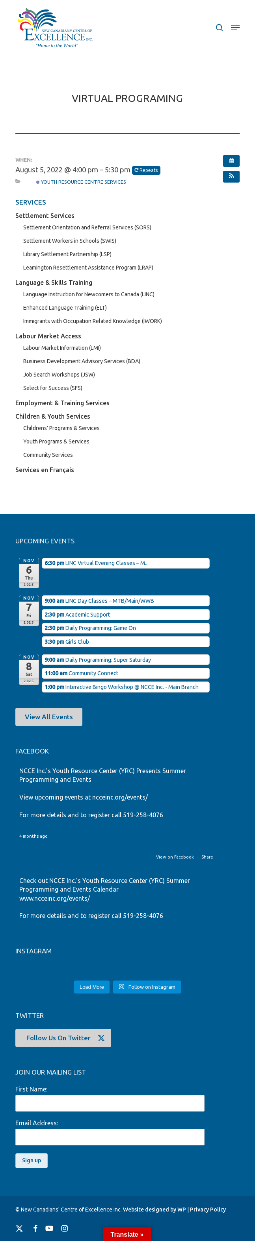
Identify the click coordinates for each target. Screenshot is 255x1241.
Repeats (146, 170)
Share (207, 857)
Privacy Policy (208, 1209)
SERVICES (30, 202)
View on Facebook (175, 857)
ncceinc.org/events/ (120, 797)
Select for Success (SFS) (52, 388)
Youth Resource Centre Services (81, 182)
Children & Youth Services (52, 416)
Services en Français (44, 469)
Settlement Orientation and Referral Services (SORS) (87, 227)
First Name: (31, 1089)
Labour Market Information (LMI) (62, 348)
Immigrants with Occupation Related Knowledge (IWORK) (92, 321)
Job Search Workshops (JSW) (59, 374)
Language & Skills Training (53, 282)
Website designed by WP (154, 1209)
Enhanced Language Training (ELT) (65, 308)
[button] (235, 27)
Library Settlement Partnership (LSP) (67, 254)
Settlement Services (44, 215)
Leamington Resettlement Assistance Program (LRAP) (88, 267)
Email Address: (36, 1123)
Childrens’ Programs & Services (61, 428)
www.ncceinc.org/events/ (54, 898)
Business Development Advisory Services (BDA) (81, 361)
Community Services (48, 455)
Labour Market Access (48, 336)
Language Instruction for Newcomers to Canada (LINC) (88, 294)
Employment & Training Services (62, 402)
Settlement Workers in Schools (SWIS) (69, 241)
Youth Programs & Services (56, 441)
